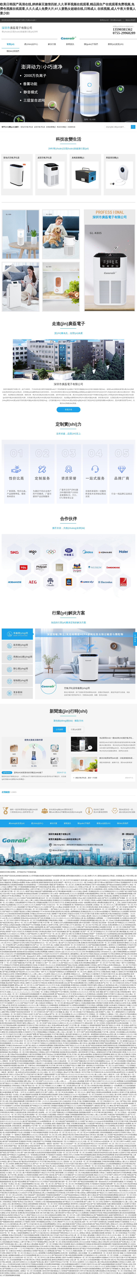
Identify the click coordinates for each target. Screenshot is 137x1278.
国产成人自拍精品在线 (40, 1098)
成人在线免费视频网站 (48, 1225)
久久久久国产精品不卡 (23, 1004)
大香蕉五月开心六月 (102, 1237)
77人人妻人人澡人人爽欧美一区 (84, 1000)
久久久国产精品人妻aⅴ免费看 (103, 980)
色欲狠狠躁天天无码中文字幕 (27, 1027)
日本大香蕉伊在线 (96, 1098)
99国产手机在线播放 (39, 1230)
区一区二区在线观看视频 (95, 960)
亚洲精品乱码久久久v (96, 893)
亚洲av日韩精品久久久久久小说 (69, 1096)
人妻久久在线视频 (49, 940)
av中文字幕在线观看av (67, 1158)
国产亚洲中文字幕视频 (105, 1049)
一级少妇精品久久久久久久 (58, 897)
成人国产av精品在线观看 (52, 929)
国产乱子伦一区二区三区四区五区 (112, 984)
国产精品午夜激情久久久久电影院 (93, 1201)
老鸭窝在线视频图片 (79, 1007)
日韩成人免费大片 (25, 984)
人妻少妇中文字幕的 (86, 955)
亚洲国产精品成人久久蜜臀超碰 (98, 1210)
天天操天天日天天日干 (51, 955)
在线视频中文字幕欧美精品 (41, 971)
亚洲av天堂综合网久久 (89, 1100)
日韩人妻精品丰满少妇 (24, 917)
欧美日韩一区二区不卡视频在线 (17, 1187)
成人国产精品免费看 (19, 1183)
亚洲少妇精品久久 (105, 908)
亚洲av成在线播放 (45, 902)
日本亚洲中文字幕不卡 (108, 1085)
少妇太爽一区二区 (59, 882)
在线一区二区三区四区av (91, 1143)
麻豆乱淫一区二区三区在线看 (49, 900)
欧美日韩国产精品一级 (36, 980)
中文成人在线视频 (16, 895)
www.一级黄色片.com (128, 1038)
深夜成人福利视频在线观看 (28, 998)
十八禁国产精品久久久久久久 (34, 1217)
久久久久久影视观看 (77, 895)
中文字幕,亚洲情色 (113, 955)
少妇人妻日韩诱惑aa (128, 1071)
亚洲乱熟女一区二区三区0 (91, 1085)
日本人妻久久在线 (64, 1138)
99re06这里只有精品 (7, 942)
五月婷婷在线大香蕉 (126, 987)
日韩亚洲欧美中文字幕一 (33, 1103)
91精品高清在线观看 (11, 1132)
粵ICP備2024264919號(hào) (84, 868)
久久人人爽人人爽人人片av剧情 (39, 975)
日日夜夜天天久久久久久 (46, 966)
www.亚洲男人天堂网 (50, 1049)
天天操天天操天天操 (60, 1237)
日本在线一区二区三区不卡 (15, 951)
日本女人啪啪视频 (25, 1098)
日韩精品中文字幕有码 (11, 966)
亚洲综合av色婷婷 (96, 897)
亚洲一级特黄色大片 (89, 1067)
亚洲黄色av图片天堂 (54, 991)
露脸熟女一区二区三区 (83, 1018)
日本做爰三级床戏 (12, 1098)
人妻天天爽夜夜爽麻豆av (120, 953)
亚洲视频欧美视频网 (7, 987)
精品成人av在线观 (100, 955)
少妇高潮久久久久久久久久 (78, 993)
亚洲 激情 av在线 (87, 882)
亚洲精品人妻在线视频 (115, 1147)
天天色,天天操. (72, 1056)
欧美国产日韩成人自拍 (77, 1225)
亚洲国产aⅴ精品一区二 (107, 1013)
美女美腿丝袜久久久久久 (124, 1091)
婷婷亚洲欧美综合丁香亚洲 (31, 1138)
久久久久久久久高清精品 (14, 1089)
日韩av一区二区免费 (62, 951)
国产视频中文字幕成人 (8, 882)
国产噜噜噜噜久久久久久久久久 (49, 1022)
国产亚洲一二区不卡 (19, 1094)
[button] (66, 120)
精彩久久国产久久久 (86, 1165)
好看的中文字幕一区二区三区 (23, 1129)
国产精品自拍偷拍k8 (95, 1047)
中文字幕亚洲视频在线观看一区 (84, 978)
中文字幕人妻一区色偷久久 (34, 964)
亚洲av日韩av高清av (128, 891)
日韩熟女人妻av (109, 1181)
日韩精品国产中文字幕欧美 (59, 993)
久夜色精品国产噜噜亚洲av (58, 1234)
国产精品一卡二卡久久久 (55, 1170)
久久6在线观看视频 (92, 1261)
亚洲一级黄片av (77, 1031)
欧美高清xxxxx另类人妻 (108, 1036)
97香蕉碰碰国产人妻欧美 (91, 1107)
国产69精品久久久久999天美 (125, 924)
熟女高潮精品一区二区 (19, 897)
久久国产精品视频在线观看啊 (96, 946)
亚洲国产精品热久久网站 (22, 913)
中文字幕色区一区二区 (16, 1051)
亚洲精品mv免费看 (18, 884)
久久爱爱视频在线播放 (73, 1085)
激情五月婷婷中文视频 (40, 1201)
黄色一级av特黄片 (8, 1230)
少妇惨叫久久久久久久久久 (19, 1002)
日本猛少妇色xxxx (18, 1121)
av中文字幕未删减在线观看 (62, 893)
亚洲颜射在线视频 (89, 1103)
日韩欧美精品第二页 (59, 1143)
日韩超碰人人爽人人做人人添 (39, 989)
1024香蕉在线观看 (127, 1105)
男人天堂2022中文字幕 (49, 1121)
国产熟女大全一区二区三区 (34, 1087)
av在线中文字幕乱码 (40, 984)
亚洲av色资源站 (35, 1078)
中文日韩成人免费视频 (95, 1007)
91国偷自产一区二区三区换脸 (25, 978)
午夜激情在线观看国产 (33, 1174)
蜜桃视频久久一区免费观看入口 (114, 1087)
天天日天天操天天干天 (56, 904)
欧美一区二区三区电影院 (98, 1252)
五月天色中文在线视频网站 (95, 1062)
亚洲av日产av (18, 1217)
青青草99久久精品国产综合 (80, 1205)
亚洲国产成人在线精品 (77, 998)
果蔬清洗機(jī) (61, 127)
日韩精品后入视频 (124, 1007)
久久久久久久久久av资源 (108, 1250)
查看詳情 (68, 411)
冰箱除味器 (71, 127)
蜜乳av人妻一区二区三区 (23, 987)
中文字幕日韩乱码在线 (47, 1163)
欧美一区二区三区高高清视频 (93, 1199)
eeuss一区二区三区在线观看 (116, 1062)
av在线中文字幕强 (42, 1040)
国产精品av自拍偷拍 (113, 886)
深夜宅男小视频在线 (32, 1080)
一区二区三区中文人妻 (52, 944)
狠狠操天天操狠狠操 (122, 1223)
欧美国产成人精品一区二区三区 (26, 1018)
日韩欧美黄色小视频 (55, 922)
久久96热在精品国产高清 (80, 1138)
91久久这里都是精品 (110, 935)
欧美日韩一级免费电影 (91, 1036)
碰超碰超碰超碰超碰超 (85, 931)
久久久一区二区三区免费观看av (72, 1002)
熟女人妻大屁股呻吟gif (62, 1212)
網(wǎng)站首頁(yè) (17, 825)
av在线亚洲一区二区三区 (110, 1143)
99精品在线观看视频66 (111, 1214)
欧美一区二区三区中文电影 (52, 1232)
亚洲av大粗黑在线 (32, 884)
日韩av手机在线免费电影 (19, 1056)
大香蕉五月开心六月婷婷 (70, 1156)
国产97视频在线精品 (35, 940)
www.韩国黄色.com (21, 1145)
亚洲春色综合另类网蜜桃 (60, 971)
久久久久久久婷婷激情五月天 (14, 1150)
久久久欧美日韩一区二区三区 (22, 1259)
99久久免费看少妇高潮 (92, 984)
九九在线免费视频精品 (12, 1112)
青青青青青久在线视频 (86, 940)
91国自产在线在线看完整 (29, 900)
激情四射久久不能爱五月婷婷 (77, 1038)
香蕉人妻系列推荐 (58, 888)
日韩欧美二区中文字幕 (82, 1074)
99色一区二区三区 (68, 1217)
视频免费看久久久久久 (30, 1136)
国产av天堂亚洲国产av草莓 (81, 1179)
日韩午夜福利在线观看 (99, 1132)
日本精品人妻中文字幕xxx (96, 884)
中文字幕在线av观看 (9, 1027)
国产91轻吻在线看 (6, 1031)
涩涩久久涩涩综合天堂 (8, 1040)
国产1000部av (23, 929)
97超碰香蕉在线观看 (9, 1067)
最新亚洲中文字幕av (112, 884)
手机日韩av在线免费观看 (125, 1261)
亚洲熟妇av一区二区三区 (54, 1004)
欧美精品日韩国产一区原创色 (92, 935)
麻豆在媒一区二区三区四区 (80, 902)
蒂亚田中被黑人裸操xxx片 (96, 987)
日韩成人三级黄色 (69, 1040)
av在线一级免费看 (84, 904)
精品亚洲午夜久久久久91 (92, 1145)
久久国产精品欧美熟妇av (8, 929)
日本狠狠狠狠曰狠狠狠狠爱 (31, 931)
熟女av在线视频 (102, 913)
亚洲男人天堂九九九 (102, 962)
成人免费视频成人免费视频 (93, 920)
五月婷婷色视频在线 (105, 1219)
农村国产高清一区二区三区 (51, 1078)
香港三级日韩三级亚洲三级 (111, 1212)
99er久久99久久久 (116, 962)
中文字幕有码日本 (97, 1074)
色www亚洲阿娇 (111, 1201)
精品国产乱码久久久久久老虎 (125, 1022)
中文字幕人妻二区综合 (99, 926)
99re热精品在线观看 (31, 895)
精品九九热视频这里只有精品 (36, 1172)
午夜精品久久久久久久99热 (71, 929)
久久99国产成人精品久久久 (87, 1123)
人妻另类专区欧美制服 (104, 989)
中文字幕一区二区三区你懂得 (41, 1127)
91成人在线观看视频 (63, 987)
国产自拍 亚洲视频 (43, 920)
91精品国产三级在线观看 (12, 1125)
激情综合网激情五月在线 (28, 966)
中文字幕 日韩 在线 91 (56, 1067)
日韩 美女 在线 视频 (107, 895)
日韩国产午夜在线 (77, 1228)
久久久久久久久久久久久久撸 (38, 897)
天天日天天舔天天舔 (87, 915)
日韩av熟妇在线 (15, 1268)
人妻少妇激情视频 (79, 1089)
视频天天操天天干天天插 (18, 1239)
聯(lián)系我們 (130, 20)
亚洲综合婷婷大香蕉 (20, 940)
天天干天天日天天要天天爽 (111, 1031)
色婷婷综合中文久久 (44, 1268)
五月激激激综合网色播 (81, 1109)
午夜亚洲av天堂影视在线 (8, 1194)
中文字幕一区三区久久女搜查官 (73, 1263)
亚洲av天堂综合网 (15, 1237)
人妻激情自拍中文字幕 (103, 1054)
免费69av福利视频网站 (81, 1098)
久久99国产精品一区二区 (111, 1208)
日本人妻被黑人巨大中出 (91, 973)
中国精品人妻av (96, 1243)
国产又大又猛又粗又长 (33, 982)
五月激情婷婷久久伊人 (46, 895)
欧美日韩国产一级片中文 (62, 884)
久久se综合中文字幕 (25, 1194)
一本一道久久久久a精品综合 (118, 1000)
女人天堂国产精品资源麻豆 (114, 1136)
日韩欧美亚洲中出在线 (113, 1025)
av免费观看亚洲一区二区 (73, 973)
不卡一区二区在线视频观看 (65, 1190)
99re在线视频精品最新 (88, 1156)
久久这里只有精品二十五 (120, 1067)
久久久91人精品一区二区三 (67, 911)
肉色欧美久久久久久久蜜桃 (77, 1248)
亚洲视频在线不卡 (127, 884)
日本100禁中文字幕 (72, 1194)
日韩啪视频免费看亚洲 (126, 1047)
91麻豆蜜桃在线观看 (60, 1065)
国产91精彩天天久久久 (34, 1183)
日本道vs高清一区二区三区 (22, 1042)
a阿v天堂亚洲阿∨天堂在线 (88, 924)
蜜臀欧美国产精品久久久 (23, 1165)
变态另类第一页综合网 (106, 924)
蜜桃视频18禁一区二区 (92, 1002)
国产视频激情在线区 (101, 1217)
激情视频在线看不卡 (86, 1114)
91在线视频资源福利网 (8, 953)
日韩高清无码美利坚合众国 (102, 1154)
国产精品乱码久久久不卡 (63, 996)
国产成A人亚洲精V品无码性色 (44, 1071)
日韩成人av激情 (95, 902)
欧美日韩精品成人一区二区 (118, 966)
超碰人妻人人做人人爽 (18, 1246)
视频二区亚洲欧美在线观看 (76, 1125)
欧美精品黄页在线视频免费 (29, 996)
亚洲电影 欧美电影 (99, 1042)
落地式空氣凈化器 (26, 127)
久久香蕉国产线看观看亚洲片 (69, 1272)
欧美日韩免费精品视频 (87, 964)
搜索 (133, 127)
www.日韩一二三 (13, 1221)
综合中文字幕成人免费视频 (32, 1161)
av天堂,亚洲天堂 (101, 1000)
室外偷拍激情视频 (18, 1118)
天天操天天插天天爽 (16, 1009)
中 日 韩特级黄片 (24, 1170)
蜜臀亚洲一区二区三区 (100, 1018)
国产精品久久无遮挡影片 (91, 975)
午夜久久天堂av (67, 991)
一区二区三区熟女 (119, 1114)
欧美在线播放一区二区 (72, 1094)
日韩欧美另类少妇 (46, 1237)
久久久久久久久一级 (79, 884)
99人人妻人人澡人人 (108, 1091)
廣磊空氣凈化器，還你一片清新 (104, 779)
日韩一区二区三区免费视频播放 (85, 991)
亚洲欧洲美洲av (58, 1047)
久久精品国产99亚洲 (93, 1125)
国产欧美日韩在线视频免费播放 (96, 998)
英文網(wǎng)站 (115, 20)
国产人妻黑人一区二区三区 (11, 931)
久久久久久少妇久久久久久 (25, 906)
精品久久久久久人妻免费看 (60, 975)
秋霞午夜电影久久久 (115, 998)
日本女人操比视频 (51, 980)
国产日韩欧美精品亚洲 (43, 888)
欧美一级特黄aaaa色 (62, 895)
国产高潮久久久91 (13, 1154)
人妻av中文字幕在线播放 (127, 1016)
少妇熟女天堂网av (113, 891)
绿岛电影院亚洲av (56, 1165)
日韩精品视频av (41, 1033)
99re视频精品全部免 (93, 953)
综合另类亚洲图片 (99, 1150)
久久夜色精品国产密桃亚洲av (40, 1060)
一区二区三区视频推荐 (63, 906)
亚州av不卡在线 (130, 984)
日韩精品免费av (57, 1192)
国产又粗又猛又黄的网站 (90, 929)
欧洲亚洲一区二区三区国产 (80, 1080)
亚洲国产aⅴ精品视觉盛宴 (112, 1203)
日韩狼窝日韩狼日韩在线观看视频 (121, 882)
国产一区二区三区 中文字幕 (105, 964)
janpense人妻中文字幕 (126, 902)
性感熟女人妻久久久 (122, 1163)
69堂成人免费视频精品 (72, 913)
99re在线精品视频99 (128, 1040)
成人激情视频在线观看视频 (42, 882)
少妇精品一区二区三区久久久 (103, 906)
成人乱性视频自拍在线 (85, 1051)
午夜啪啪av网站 (14, 1158)
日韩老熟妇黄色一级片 (95, 982)
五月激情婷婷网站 (114, 1040)
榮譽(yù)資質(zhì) (115, 44)
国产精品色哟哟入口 (32, 1123)
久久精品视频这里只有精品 (9, 1243)
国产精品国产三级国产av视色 (22, 1038)
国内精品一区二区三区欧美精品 (116, 1234)
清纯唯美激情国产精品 (63, 966)
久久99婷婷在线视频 (31, 1176)
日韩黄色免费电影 (21, 975)
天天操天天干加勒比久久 (40, 1045)
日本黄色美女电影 (91, 908)
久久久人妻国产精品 (27, 893)
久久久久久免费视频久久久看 (114, 982)
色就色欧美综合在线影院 (25, 953)
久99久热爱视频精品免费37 (109, 1230)
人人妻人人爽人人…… (61, 1083)
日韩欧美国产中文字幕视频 (30, 926)
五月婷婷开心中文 (29, 1033)
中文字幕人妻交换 (16, 1176)
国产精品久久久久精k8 (10, 1085)
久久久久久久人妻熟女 (77, 1234)
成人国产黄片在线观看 (33, 1121)
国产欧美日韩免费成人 (79, 1210)
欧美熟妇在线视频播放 (18, 1058)
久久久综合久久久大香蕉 (73, 888)
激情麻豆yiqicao (128, 1042)
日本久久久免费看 (63, 1181)
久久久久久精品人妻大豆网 (26, 1040)
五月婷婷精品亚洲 (129, 926)
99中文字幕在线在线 (87, 1272)
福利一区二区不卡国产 (77, 1033)
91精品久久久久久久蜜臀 (29, 1270)
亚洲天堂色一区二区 (116, 1029)
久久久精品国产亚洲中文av (85, 1158)
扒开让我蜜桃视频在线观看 (68, 924)
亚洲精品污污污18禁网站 (61, 902)
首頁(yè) (10, 44)
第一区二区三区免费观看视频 (37, 922)
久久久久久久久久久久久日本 (74, 953)
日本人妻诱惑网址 (56, 1040)
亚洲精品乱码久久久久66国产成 (115, 893)
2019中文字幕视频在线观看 (21, 969)
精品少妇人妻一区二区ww (104, 922)
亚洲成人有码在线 (36, 1002)
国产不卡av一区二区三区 (52, 935)
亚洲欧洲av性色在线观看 (26, 1214)
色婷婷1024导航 (49, 951)
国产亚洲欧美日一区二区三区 (63, 886)
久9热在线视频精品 (45, 998)
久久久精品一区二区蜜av (112, 951)
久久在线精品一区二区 (8, 1016)
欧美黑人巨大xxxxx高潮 (50, 1009)
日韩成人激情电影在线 (43, 1261)
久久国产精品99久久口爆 (33, 935)
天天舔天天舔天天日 (108, 975)
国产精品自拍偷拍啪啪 (85, 1183)
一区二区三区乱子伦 (17, 1116)
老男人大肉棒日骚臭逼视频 (46, 958)
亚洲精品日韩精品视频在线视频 (63, 1018)
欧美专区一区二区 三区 (110, 1145)
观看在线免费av (98, 1165)
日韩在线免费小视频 (46, 886)
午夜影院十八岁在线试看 (43, 1065)
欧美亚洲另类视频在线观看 (46, 1154)
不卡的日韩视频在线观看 (26, 1065)
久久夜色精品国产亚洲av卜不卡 (88, 937)
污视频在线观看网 (39, 917)
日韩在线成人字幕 (18, 1087)
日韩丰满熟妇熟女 (31, 1054)
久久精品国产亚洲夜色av (55, 973)
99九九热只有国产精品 (41, 1167)
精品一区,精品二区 (15, 1096)
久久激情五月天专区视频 (124, 973)
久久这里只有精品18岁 (120, 931)
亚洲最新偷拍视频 (55, 1187)
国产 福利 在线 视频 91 (124, 911)
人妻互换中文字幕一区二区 (9, 893)
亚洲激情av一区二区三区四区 (66, 958)
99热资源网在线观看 (75, 1257)
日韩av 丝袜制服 (109, 949)
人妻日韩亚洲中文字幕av (86, 1054)
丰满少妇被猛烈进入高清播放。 (119, 915)
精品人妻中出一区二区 (18, 924)
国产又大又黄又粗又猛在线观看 (82, 1176)
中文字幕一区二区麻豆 (51, 924)
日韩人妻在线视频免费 (95, 951)
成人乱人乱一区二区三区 (76, 1134)
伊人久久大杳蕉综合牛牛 (45, 978)
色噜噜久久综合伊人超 (56, 953)
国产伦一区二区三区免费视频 (27, 1029)
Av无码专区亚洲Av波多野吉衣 (53, 913)
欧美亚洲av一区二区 (103, 1067)
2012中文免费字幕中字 (13, 958)
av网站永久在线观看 (63, 1132)
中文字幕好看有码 (39, 1042)
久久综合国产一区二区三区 (73, 1145)
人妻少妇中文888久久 (100, 882)
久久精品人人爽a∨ (9, 1167)
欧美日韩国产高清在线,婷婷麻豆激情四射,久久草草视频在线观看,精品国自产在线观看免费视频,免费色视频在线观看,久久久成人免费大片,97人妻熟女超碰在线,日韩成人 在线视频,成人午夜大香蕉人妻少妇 (68, 9)
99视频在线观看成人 (78, 1212)
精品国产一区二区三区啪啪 (67, 937)
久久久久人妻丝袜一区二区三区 (67, 1163)
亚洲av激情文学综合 (27, 960)
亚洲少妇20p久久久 (79, 996)
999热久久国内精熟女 (49, 937)
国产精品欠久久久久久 (66, 1076)
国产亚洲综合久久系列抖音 (68, 1011)
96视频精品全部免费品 (121, 1170)
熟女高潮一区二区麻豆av (26, 1067)
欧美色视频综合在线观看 (29, 949)
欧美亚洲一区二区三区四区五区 (74, 946)
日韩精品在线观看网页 (25, 1100)
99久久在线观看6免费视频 (70, 942)
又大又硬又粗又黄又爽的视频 (116, 933)
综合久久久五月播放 (100, 917)
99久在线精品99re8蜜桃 (68, 900)
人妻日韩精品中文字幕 (49, 1138)
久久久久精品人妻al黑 (80, 893)
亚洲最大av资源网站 (102, 1158)
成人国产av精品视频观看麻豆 (105, 1266)
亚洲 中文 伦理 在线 (113, 1105)
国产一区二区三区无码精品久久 (94, 933)
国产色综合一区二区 (72, 1170)
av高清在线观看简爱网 (125, 1085)
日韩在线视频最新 (106, 1134)
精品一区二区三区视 (35, 911)
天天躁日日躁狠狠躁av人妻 (72, 1045)
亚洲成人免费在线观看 (88, 1194)
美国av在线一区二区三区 (27, 1000)
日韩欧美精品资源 (119, 1219)
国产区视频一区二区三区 (125, 900)
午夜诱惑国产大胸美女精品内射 (109, 1009)
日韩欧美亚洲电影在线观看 (116, 1252)
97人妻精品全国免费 (47, 996)
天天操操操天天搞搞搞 (53, 1156)
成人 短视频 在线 (56, 946)
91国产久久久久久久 (45, 1083)
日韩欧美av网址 (30, 1118)
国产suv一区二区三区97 (41, 946)
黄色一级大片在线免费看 (106, 1112)
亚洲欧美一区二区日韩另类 (51, 1239)
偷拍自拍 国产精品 (72, 1152)
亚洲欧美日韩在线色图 (110, 902)
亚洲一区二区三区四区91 (83, 1150)
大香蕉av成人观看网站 (111, 897)
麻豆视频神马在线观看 (30, 1096)
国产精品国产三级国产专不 (79, 971)
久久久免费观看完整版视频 (119, 1232)
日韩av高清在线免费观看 (109, 1263)
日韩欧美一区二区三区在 (92, 1167)
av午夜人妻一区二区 (90, 888)
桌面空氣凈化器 (39, 127)
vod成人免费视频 (46, 1179)
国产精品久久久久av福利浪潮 (73, 1203)
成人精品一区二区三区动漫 (72, 1013)
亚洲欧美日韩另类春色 (83, 886)
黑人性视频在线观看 (40, 904)
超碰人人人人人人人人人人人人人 (19, 993)
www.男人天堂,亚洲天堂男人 (70, 1201)
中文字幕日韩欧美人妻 (87, 942)
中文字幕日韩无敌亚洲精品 (103, 1114)
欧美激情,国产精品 (92, 1225)
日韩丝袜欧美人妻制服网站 (69, 955)
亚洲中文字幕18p (20, 922)
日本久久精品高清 (59, 1062)
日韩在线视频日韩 (21, 942)
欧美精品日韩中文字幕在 (51, 1002)
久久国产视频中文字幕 (34, 924)
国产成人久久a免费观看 (80, 1214)
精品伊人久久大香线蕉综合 (62, 1179)
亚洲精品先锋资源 (71, 904)
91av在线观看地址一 (31, 886)
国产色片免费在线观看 (44, 1118)
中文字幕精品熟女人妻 (90, 1013)
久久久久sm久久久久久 (83, 1076)
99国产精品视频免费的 (78, 951)
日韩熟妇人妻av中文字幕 (64, 1074)
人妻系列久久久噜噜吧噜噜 (116, 946)
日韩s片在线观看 (64, 1246)
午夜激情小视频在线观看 (79, 1181)
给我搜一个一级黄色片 (60, 998)
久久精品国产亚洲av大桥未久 (17, 980)
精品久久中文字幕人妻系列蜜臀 (53, 1174)
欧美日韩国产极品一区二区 (22, 1031)
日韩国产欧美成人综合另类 (21, 1203)
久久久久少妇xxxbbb (34, 937)
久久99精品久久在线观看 (97, 971)
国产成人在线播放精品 (112, 1020)
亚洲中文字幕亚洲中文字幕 (57, 960)
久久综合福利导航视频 (105, 1161)
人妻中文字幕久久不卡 (37, 891)
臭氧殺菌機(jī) (51, 127)
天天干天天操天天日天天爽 (114, 960)
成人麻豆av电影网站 (123, 975)
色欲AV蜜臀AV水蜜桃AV (96, 1038)
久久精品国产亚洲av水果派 (76, 960)
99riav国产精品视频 (119, 989)
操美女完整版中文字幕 (114, 1268)
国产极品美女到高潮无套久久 (14, 1141)
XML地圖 (96, 868)
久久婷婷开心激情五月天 (35, 1094)
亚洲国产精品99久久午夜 (13, 1161)
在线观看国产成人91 (16, 1181)
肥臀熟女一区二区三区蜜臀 (104, 940)
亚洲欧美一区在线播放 (43, 1125)
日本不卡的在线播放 (98, 886)
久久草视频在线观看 (41, 1085)
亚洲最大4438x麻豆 (110, 1007)
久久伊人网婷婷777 (58, 1223)
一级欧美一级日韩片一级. (9, 1074)
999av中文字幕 (54, 1201)
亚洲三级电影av (11, 1029)
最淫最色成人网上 (112, 987)
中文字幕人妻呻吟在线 (73, 1100)
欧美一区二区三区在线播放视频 (90, 1163)
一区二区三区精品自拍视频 (13, 1022)
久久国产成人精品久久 (30, 1047)
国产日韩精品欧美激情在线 (61, 1228)
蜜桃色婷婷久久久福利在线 (85, 969)
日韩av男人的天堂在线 (69, 1078)
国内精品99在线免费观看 (105, 1156)
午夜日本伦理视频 (113, 971)
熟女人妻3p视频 (88, 1237)
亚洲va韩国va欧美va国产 (60, 1027)
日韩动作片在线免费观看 (86, 1172)
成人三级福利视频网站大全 (27, 1185)
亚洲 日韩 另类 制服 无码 (44, 1214)
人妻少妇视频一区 (84, 1254)
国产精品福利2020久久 (57, 1219)
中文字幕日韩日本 (47, 1212)
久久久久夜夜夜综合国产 (14, 991)
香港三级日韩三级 (58, 1127)
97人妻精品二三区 (61, 949)
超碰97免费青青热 (115, 1217)
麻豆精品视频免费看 (125, 935)
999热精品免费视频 (46, 1047)
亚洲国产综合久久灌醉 (73, 1067)
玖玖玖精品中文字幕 (49, 931)
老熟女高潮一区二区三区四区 (125, 1002)
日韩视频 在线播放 (85, 1105)
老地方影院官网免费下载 (123, 1156)
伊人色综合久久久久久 (49, 1210)
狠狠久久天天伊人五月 (56, 1085)
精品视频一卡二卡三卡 (122, 980)
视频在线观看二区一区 (81, 1252)
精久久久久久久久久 (44, 1257)
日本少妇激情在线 (10, 1219)
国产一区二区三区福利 (120, 908)
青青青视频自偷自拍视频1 (114, 1121)
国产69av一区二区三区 (62, 1141)
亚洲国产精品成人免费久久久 (35, 1150)
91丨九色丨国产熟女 (120, 1076)
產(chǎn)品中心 (31, 44)
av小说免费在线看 (92, 1134)
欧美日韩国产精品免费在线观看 (107, 1045)
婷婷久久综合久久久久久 (11, 900)
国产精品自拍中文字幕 (59, 1257)
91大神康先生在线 (126, 920)
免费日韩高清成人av (113, 1038)
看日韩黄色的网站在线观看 (48, 1096)
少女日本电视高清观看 (43, 1228)
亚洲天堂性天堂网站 (105, 1011)
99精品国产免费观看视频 (43, 893)
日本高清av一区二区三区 (97, 1147)
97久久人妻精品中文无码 (19, 911)
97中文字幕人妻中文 (86, 891)
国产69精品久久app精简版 (105, 1022)
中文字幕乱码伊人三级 (30, 1250)
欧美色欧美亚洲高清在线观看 (19, 915)
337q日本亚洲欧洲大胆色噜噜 (88, 1275)
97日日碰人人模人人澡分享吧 (96, 1116)
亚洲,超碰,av (36, 969)
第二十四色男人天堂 (38, 1203)
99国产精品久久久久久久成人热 (76, 1047)
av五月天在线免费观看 (65, 1109)
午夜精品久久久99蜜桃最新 (48, 1007)
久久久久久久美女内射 (17, 1172)
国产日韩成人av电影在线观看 (10, 926)
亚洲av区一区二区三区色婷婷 (91, 1096)
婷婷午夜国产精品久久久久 (33, 1232)
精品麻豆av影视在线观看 (102, 931)
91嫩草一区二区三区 (58, 1060)
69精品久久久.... (76, 975)
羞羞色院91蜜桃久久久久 (125, 944)
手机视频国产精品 (28, 1125)
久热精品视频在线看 (88, 1004)
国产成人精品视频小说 (74, 933)
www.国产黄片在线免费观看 (109, 937)
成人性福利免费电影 (9, 1134)
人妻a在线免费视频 (59, 1038)
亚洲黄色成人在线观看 (78, 987)
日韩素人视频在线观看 (69, 1042)
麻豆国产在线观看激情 (10, 1143)
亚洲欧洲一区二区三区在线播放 (81, 1141)
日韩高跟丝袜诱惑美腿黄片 (67, 1275)
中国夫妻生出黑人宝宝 (80, 1118)
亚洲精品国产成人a (10, 1199)
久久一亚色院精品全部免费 (35, 1156)
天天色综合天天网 (74, 1065)
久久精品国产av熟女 (90, 1112)
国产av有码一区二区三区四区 (63, 1029)
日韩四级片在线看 (101, 1004)
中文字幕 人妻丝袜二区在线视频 (113, 1033)
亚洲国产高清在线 (16, 1013)
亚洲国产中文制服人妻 (26, 1190)
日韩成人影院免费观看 (30, 1205)
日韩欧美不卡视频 (63, 1116)
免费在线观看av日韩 (59, 1129)
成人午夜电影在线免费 (98, 1080)
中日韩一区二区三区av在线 (98, 1029)
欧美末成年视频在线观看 (63, 1089)
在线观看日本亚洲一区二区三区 (74, 908)
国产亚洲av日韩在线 (14, 1138)
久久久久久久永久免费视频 (113, 1083)
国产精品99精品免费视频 (34, 951)
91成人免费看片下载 (9, 888)
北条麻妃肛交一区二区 (32, 1212)
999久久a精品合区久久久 (69, 1058)
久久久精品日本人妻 (11, 1190)
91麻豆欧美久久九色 (31, 1022)
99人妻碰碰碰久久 (79, 1268)
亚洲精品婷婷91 (36, 955)
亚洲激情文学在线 (31, 933)
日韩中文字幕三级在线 (33, 1051)
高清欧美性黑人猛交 (94, 900)
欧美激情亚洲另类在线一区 (112, 1098)
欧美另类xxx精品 (116, 958)
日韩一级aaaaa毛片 (29, 958)
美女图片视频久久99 (85, 1042)
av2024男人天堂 (74, 949)
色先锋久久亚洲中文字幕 (49, 926)
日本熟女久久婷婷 (57, 989)
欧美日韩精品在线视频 (15, 1083)
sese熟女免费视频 (41, 953)
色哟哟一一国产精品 (50, 911)
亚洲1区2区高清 (82, 1147)
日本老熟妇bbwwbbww (24, 882)
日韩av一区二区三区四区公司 (91, 1241)
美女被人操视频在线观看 (80, 966)
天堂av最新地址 (121, 949)
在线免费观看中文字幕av (24, 904)
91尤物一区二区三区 (64, 1154)
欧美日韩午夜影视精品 (50, 1272)
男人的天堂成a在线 (33, 962)
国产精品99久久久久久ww (25, 973)
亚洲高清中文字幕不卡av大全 (79, 897)
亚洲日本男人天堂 (130, 1029)
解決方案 (52, 44)
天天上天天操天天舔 (11, 998)
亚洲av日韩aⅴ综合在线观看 (38, 1187)
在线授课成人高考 (100, 891)
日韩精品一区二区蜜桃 (96, 1016)
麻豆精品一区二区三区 (83, 926)
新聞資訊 (70, 44)
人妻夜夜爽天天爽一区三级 (85, 962)
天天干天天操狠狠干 (73, 882)
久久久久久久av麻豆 (71, 891)
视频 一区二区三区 (126, 937)
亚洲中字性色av (101, 978)
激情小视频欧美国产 (59, 1125)
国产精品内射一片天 (72, 1219)
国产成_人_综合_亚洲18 (117, 904)
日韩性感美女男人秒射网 (35, 1114)
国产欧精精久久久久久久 (11, 1270)
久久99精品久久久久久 (125, 1036)
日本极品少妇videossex (38, 915)
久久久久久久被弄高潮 (117, 1190)
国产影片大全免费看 (109, 900)
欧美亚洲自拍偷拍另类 (8, 1025)
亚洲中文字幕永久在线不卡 (25, 1016)
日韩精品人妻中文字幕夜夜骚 (48, 1054)
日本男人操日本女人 (102, 1239)
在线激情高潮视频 (16, 886)
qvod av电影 (124, 1230)
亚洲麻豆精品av (52, 1172)
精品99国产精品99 (12, 984)
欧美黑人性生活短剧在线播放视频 (44, 1031)
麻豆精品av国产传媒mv (23, 971)
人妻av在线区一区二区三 (112, 1089)
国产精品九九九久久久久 (88, 1187)
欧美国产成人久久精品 (99, 1040)
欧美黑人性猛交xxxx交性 (70, 915)
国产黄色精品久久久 (106, 1152)
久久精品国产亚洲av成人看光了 (39, 1263)
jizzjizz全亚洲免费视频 (105, 1123)
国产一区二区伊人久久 (52, 964)
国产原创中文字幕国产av (116, 917)
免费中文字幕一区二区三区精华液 (108, 1069)
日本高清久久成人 (44, 1027)
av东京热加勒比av (16, 1069)
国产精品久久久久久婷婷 (39, 908)
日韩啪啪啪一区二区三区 (50, 1051)
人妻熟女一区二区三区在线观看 (92, 1020)
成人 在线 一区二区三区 (45, 1185)
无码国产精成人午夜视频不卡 (120, 1118)
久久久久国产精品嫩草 (23, 1230)
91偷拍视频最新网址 (92, 895)
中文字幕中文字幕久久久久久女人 (53, 982)
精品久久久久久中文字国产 (103, 1176)
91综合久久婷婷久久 (59, 1025)
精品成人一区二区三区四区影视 (125, 1161)
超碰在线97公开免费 (57, 1100)
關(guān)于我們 (91, 44)
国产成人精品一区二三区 (54, 891)
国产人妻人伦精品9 (38, 1004)
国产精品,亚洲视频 (8, 973)
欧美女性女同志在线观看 (86, 958)
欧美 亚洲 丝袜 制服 (116, 1254)
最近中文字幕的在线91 (17, 1179)
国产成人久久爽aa (55, 908)
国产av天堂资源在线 (59, 1199)
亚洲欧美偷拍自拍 (88, 1065)
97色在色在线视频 (92, 1250)
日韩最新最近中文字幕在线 (107, 888)
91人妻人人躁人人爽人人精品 (28, 902)
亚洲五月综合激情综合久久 (34, 944)
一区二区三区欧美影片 (103, 1103)
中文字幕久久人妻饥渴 (86, 911)
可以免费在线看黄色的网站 (19, 891)
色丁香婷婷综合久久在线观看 (82, 906)
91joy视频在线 (10, 906)
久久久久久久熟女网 (13, 960)
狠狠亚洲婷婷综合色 (46, 884)
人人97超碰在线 (125, 1257)
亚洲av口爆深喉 (55, 1259)
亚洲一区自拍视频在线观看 (68, 1172)
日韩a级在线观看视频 (87, 922)
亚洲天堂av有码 (20, 1049)
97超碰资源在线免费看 (64, 1071)
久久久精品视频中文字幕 (22, 908)
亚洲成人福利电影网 (36, 929)
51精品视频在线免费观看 (88, 1009)
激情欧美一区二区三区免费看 (105, 911)
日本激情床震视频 (59, 1056)
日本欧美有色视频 (22, 1011)
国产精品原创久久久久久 (96, 1071)
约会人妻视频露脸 (64, 980)
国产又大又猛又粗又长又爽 (70, 944)
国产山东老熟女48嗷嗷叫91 (22, 946)
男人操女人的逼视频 (77, 1083)
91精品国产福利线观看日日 (117, 1116)
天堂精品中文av (103, 1100)
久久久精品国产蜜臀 (29, 1036)
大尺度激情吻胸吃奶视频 (26, 888)
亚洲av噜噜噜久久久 (115, 926)
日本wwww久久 (105, 953)
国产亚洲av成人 (124, 1243)
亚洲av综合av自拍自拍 (28, 920)
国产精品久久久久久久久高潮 (38, 1152)
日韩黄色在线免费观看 (103, 1094)
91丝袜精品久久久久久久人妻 (28, 1007)
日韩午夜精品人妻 (77, 920)
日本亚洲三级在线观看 (21, 1107)
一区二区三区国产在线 (43, 1025)
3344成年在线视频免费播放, (123, 969)
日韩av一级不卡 (121, 964)
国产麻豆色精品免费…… (104, 969)
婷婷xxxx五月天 (75, 1270)
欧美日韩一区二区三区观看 (106, 944)
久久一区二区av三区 (53, 917)
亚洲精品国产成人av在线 (103, 1058)
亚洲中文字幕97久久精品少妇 (114, 996)
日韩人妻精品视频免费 (16, 1103)
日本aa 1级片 (81, 900)
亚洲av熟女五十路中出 (45, 1000)
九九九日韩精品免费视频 (43, 1129)
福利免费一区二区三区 (114, 1185)
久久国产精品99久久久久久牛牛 (44, 987)
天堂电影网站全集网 (104, 991)
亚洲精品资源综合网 (64, 1031)
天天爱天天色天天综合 (121, 1058)
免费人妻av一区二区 (31, 1083)
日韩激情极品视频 (100, 1051)
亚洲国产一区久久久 (129, 951)
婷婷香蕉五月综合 (55, 1045)
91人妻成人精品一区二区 (16, 1020)
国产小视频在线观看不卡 (48, 1076)
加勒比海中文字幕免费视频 (43, 1038)
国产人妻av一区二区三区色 (93, 1203)
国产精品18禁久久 (53, 942)
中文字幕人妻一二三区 (67, 962)
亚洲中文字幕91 (68, 1150)
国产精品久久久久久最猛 (69, 964)
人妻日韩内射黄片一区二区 (123, 906)
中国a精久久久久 (50, 1087)
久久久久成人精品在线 (73, 1223)
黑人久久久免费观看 (13, 920)
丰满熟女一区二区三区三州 (85, 1022)
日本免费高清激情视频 (51, 1266)
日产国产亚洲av (40, 991)
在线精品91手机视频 (32, 1141)
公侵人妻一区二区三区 (10, 1000)
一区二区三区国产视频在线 (15, 964)
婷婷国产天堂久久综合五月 (45, 906)
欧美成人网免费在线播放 (100, 904)
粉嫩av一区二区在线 (64, 1087)
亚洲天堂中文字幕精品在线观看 (32, 1266)
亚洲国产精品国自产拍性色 (123, 940)
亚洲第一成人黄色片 (80, 1071)
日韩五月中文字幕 (124, 888)
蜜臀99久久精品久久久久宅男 (34, 1069)
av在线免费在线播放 (116, 1183)
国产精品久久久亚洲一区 (114, 1027)
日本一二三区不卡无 (111, 1248)
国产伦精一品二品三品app (64, 978)
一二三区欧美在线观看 (111, 920)
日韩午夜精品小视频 (117, 1187)
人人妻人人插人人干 (116, 1179)
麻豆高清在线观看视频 (127, 1214)
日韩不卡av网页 (124, 1143)
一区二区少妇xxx (72, 1060)
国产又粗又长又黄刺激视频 (122, 1011)
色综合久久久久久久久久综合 (66, 1147)
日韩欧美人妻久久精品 (88, 1196)
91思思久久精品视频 (49, 1116)
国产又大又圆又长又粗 (111, 993)
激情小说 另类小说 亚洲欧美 (71, 935)
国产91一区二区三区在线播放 (59, 1016)
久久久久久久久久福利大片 (86, 989)
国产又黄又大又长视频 (54, 1013)
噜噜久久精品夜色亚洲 (18, 1114)
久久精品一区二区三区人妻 (15, 1174)
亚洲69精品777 (36, 913)
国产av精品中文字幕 (123, 1112)
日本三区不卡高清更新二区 (89, 1152)
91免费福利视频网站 (52, 1069)
